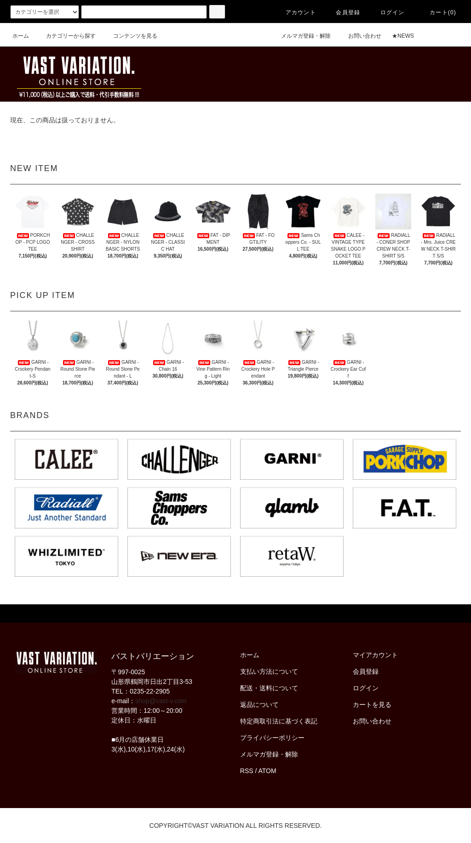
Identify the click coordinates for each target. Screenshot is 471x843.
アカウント (295, 12)
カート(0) (437, 12)
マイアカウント (375, 655)
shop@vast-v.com (160, 701)
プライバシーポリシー (272, 737)
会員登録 (342, 12)
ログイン (387, 12)
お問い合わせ (359, 36)
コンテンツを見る (129, 36)
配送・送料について (269, 688)
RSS (246, 770)
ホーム (20, 36)
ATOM (267, 770)
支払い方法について (269, 671)
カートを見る (372, 704)
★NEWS (403, 36)
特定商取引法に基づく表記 (278, 721)
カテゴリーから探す (65, 36)
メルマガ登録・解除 (300, 36)
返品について (259, 704)
